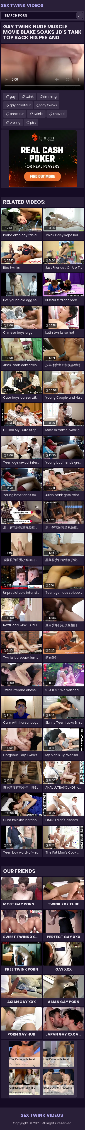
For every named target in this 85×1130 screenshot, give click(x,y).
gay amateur (20, 105)
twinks (38, 114)
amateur (17, 114)
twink (29, 96)
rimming (50, 96)
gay (13, 96)
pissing (15, 122)
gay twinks (48, 105)
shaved (59, 114)
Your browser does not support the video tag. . (42, 67)
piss (33, 122)
